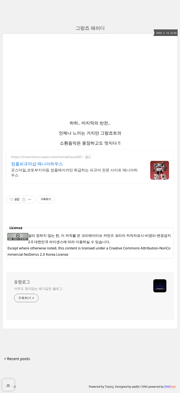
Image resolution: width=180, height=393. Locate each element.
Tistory (109, 387)
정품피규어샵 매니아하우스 (37, 163)
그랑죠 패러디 (90, 28)
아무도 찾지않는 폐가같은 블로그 (38, 288)
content (71, 248)
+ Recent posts (17, 358)
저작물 (70, 235)
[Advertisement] (139, 75)
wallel (135, 387)
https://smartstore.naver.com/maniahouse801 (47, 157)
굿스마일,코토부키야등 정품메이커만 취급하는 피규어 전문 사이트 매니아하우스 (74, 172)
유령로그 (22, 282)
